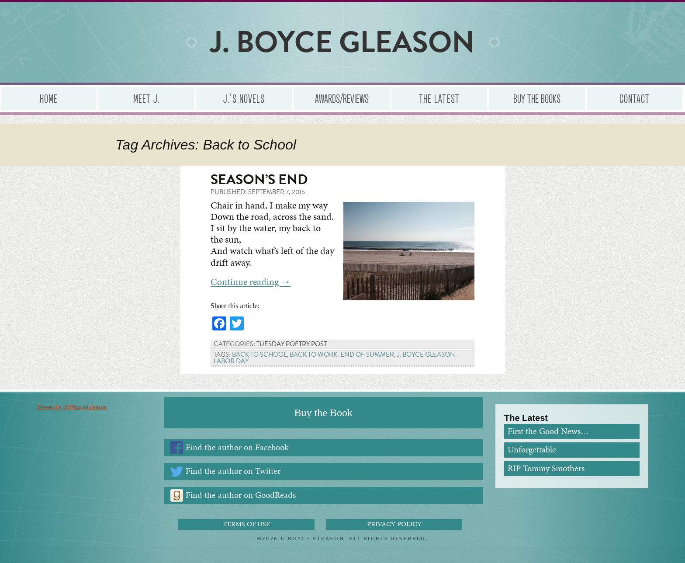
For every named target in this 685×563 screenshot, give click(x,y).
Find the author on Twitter (233, 471)
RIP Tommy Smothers (546, 468)
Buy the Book (323, 412)
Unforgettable (532, 449)
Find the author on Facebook (237, 447)
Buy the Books (536, 98)
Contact (634, 98)
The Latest (439, 98)
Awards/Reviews (342, 98)
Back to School (259, 354)
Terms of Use (246, 524)
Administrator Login (343, 554)
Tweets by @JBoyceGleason (72, 407)
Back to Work (313, 354)
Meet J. (146, 98)
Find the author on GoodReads (241, 495)
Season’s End (259, 179)
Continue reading (251, 281)
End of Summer (367, 354)
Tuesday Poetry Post (291, 344)
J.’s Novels (243, 98)
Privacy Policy (394, 524)
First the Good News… (548, 431)
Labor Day (231, 361)
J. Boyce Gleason (426, 354)
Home (49, 98)
